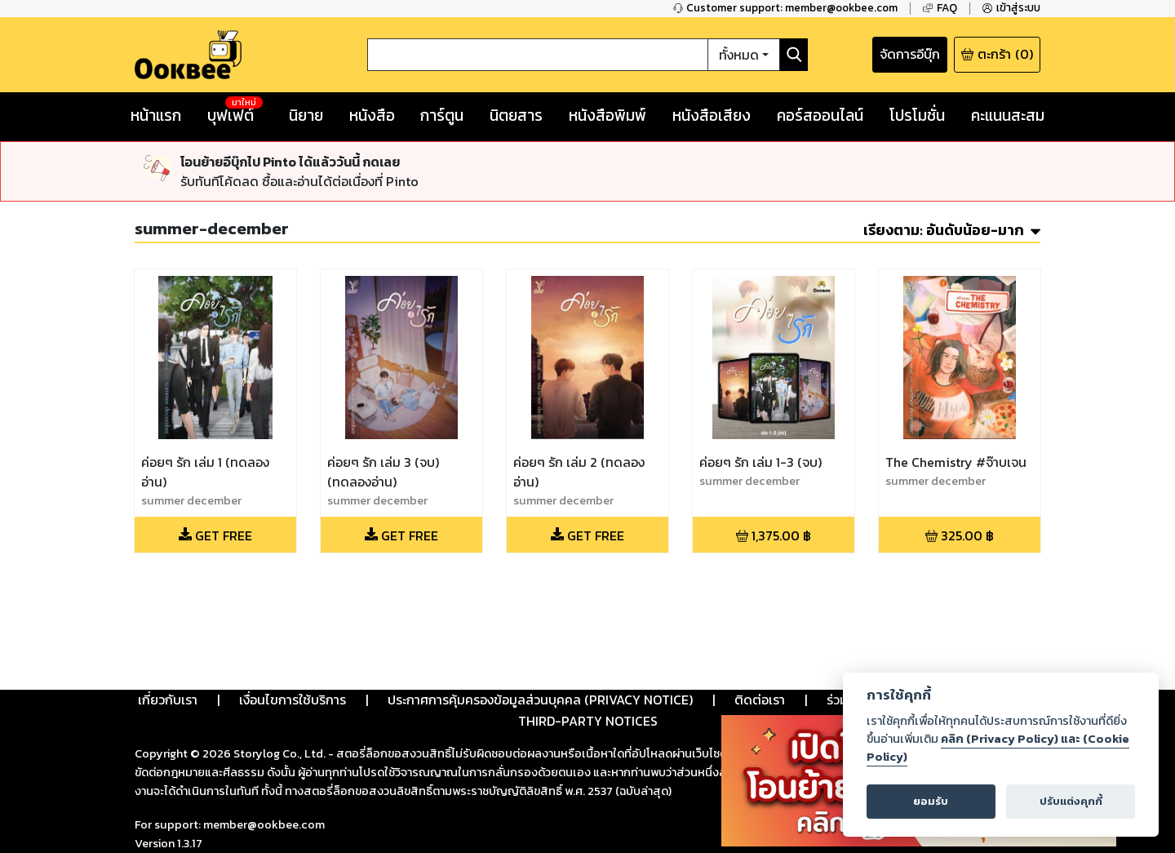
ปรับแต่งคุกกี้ (1071, 801)
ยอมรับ (930, 801)
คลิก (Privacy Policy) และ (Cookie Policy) (998, 748)
